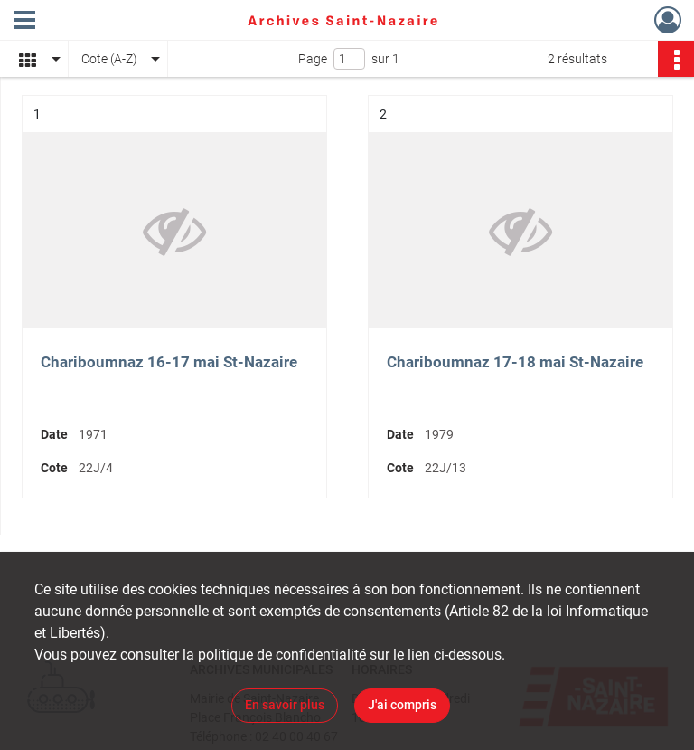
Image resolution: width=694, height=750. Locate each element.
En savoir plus (284, 705)
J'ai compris (402, 705)
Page (312, 59)
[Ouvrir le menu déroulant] (24, 22)
